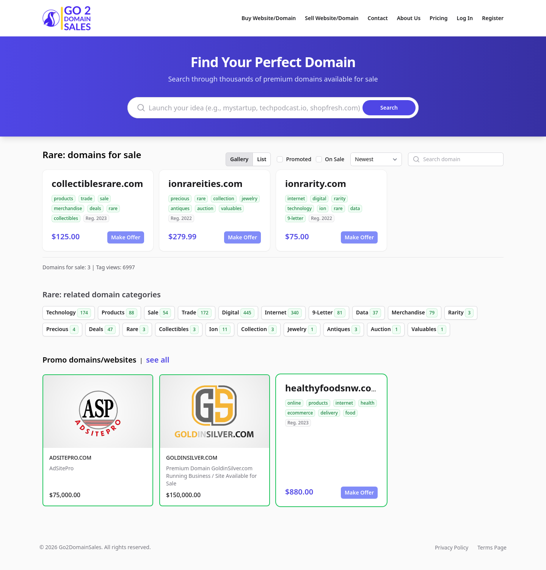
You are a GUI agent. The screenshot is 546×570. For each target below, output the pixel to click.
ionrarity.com (315, 183)
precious (180, 198)
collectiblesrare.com (97, 183)
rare (113, 208)
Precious (62, 329)
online (294, 403)
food (350, 413)
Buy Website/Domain (269, 18)
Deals (102, 329)
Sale (159, 312)
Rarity (461, 312)
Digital (238, 312)
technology (299, 208)
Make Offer (125, 237)
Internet (283, 312)
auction (205, 208)
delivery (328, 413)
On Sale (334, 159)
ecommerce (300, 413)
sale (104, 198)
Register (493, 18)
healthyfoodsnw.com (332, 388)
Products (119, 312)
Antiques (343, 329)
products (63, 198)
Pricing (438, 18)
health (368, 403)
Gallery (239, 159)
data (355, 208)
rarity (339, 198)
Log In (465, 18)
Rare (137, 329)
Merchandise (415, 312)
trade (87, 198)
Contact (378, 18)
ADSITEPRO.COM (70, 457)
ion (322, 208)
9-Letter (328, 312)
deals (95, 208)
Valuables (428, 329)
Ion (220, 329)
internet (296, 198)
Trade (196, 312)
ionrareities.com (205, 183)
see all (157, 360)
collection (223, 198)
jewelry (249, 198)
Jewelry (301, 329)
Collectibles (179, 329)
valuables (231, 208)
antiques (180, 208)
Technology (68, 312)
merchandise (68, 208)
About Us (408, 18)
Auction (386, 329)
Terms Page (492, 547)
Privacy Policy (451, 547)
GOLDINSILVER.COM (191, 457)
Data (368, 312)
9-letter (295, 218)
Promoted (298, 159)
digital (319, 198)
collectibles (66, 218)
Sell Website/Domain (331, 18)
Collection (259, 329)
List (261, 159)
